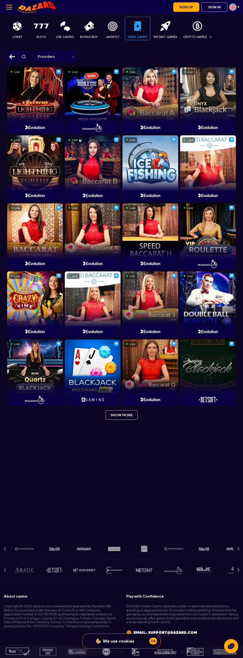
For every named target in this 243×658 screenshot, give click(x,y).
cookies (126, 641)
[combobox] (234, 7)
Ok (153, 641)
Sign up (186, 7)
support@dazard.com (172, 633)
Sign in (214, 7)
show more (122, 415)
